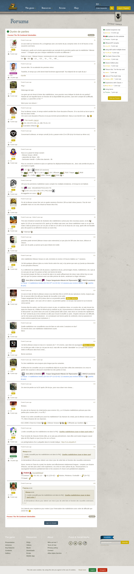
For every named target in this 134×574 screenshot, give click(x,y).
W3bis (13, 406)
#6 (94, 149)
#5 (94, 131)
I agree (92, 570)
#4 (94, 108)
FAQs (29, 542)
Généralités (32, 35)
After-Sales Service (55, 553)
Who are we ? (52, 542)
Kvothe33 (13, 206)
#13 (94, 323)
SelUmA (13, 348)
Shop (76, 8)
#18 (94, 428)
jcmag (13, 156)
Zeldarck (13, 297)
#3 (94, 82)
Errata (29, 553)
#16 (94, 384)
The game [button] (30, 8)
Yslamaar (13, 224)
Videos (29, 545)
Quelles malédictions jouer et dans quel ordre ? (76, 432)
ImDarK (13, 187)
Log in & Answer (51, 523)
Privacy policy (53, 548)
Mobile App (31, 556)
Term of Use (52, 545)
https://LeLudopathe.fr (68, 442)
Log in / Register (123, 8)
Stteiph (13, 490)
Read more (82, 570)
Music (29, 548)
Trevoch (13, 138)
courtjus (13, 47)
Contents (8, 550)
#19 (94, 446)
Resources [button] (47, 8)
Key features (9, 548)
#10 (94, 237)
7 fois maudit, (31, 120)
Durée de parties (18, 31)
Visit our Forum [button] (114, 98)
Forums (62, 8)
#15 (94, 359)
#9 (94, 217)
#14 (94, 341)
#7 (94, 180)
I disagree (102, 570)
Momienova (13, 89)
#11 (94, 255)
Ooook (13, 115)
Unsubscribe (104, 545)
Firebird (13, 454)
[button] (98, 4)
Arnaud (13, 435)
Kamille (13, 71)
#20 (94, 483)
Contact (50, 550)
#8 (94, 198)
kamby (13, 244)
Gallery (7, 553)
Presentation (10, 542)
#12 (94, 290)
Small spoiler (72, 298)
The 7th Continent (20, 35)
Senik (13, 330)
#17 (94, 402)
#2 (94, 63)
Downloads (31, 550)
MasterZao (13, 262)
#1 (94, 40)
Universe (8, 545)
